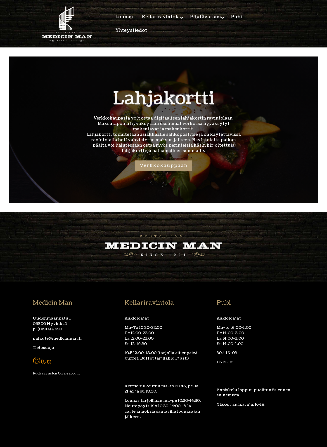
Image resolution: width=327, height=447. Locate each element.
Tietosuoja (43, 347)
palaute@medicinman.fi (57, 338)
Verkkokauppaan (164, 165)
